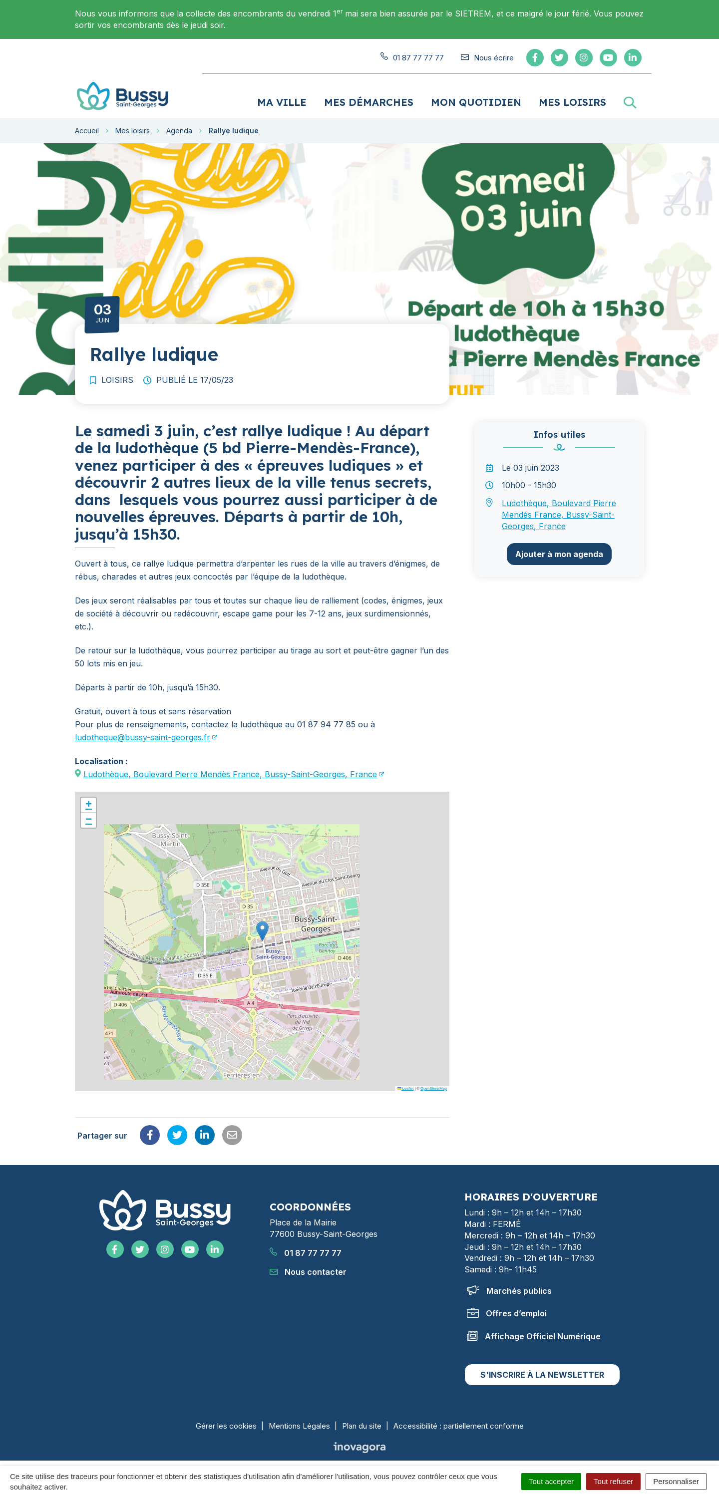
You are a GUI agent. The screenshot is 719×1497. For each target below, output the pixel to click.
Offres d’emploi (507, 1309)
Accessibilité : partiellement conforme (458, 1421)
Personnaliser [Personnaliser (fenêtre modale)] (676, 1481)
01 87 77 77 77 (306, 1248)
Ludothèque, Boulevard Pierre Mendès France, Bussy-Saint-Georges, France (230, 770)
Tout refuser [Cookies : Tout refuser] (613, 1481)
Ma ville (282, 97)
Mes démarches (368, 97)
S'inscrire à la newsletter (542, 1370)
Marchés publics (509, 1286)
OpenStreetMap (433, 1084)
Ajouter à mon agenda (559, 550)
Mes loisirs (572, 97)
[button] (262, 926)
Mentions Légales (299, 1421)
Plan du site (361, 1421)
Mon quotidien (476, 97)
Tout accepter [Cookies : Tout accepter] (551, 1481)
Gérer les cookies (226, 1421)
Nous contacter (308, 1267)
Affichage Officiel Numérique (534, 1332)
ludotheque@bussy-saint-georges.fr (142, 733)
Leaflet (405, 1084)
